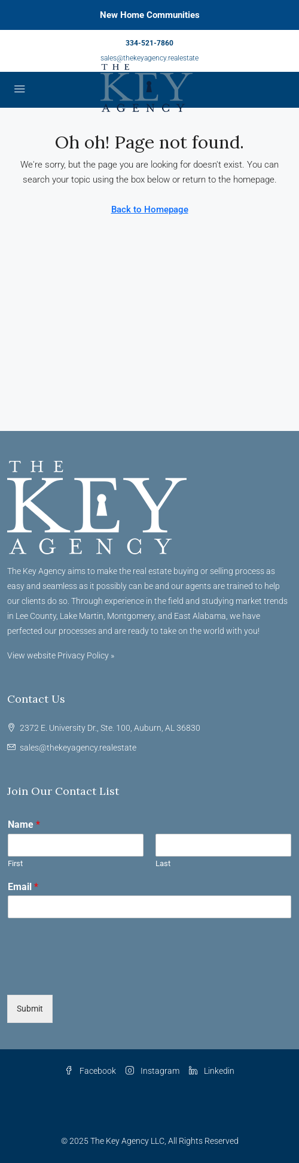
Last (162, 863)
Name (24, 824)
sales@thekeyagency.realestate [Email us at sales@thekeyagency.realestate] (78, 747)
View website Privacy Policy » (60, 655)
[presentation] (98, 975)
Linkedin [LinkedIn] (211, 1071)
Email (23, 886)
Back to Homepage (149, 209)
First (15, 863)
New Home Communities (150, 15)
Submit (30, 1008)
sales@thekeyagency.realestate (149, 58)
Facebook (90, 1071)
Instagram (152, 1071)
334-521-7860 (149, 43)
